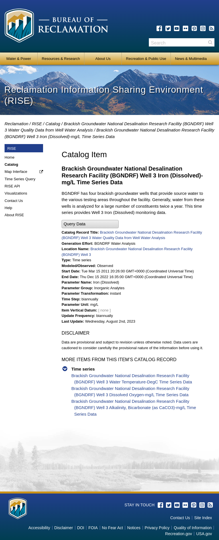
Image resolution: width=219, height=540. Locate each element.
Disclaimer (63, 527)
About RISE (14, 215)
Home (10, 157)
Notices (134, 527)
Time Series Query (20, 179)
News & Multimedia (191, 58)
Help (8, 208)
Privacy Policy (157, 527)
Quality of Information (193, 527)
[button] (90, 224)
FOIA (93, 527)
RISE (37, 123)
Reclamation (16, 123)
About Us (102, 58)
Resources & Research (61, 58)
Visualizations (16, 193)
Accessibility (39, 527)
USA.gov (204, 533)
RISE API (12, 186)
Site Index (203, 517)
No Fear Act (112, 527)
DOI (80, 527)
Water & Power (18, 58)
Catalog (52, 123)
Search (210, 42)
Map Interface (16, 171)
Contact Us (14, 201)
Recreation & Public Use (146, 58)
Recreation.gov (178, 533)
